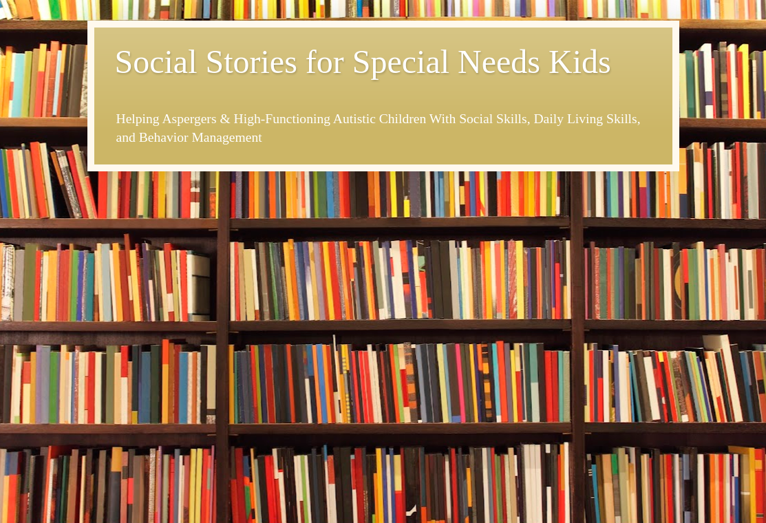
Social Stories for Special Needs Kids (363, 61)
